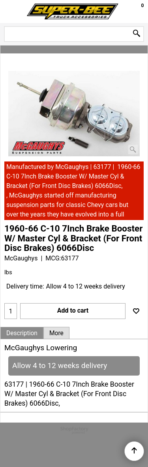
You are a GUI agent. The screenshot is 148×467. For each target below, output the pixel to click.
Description (21, 333)
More (56, 333)
